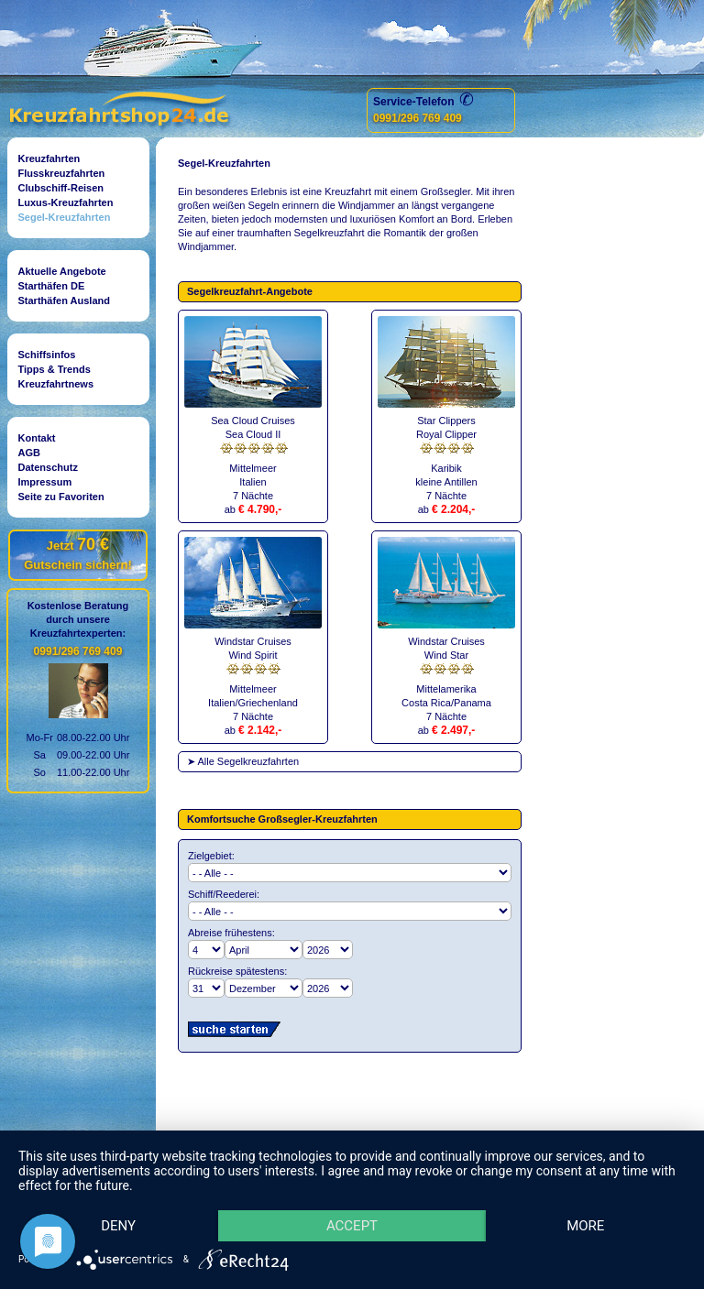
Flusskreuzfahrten (61, 173)
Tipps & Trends (54, 369)
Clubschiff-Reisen (61, 187)
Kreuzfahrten (49, 158)
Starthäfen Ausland (64, 300)
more (585, 1226)
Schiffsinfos (47, 354)
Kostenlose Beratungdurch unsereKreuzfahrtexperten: (78, 619)
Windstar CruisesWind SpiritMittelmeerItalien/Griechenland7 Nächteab (253, 679)
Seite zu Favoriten (61, 496)
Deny (118, 1226)
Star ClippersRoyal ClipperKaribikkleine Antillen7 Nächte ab (446, 458)
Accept (352, 1226)
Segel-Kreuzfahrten (64, 217)
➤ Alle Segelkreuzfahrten (243, 761)
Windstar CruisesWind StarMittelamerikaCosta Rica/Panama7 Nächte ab (446, 679)
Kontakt (37, 437)
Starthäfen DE (51, 285)
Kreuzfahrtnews (56, 383)
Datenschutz (48, 467)
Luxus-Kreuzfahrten (66, 202)
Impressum (45, 481)
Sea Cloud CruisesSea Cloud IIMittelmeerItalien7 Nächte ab (253, 458)
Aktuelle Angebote (62, 271)
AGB (29, 452)
